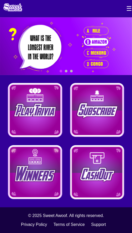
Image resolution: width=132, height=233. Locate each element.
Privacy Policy (34, 224)
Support (98, 224)
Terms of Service (69, 224)
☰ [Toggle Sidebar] (129, 8)
